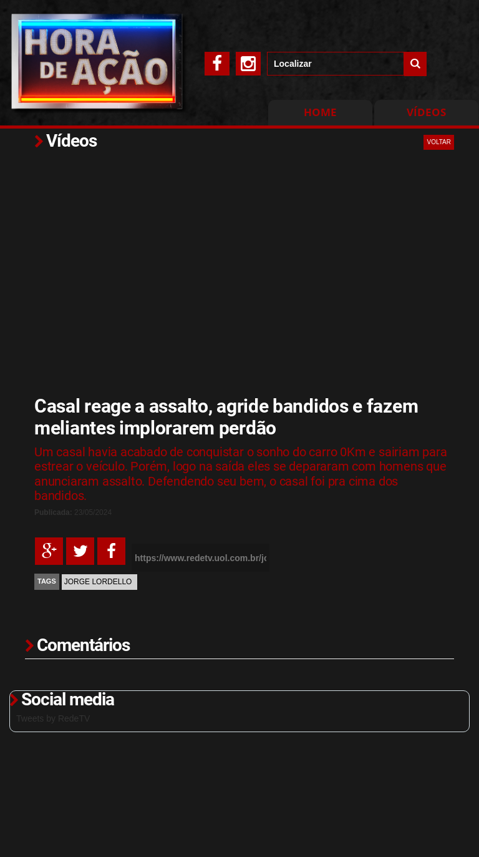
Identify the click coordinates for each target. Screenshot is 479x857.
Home (320, 112)
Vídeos (426, 112)
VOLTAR (439, 142)
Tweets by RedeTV (53, 718)
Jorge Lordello (98, 581)
